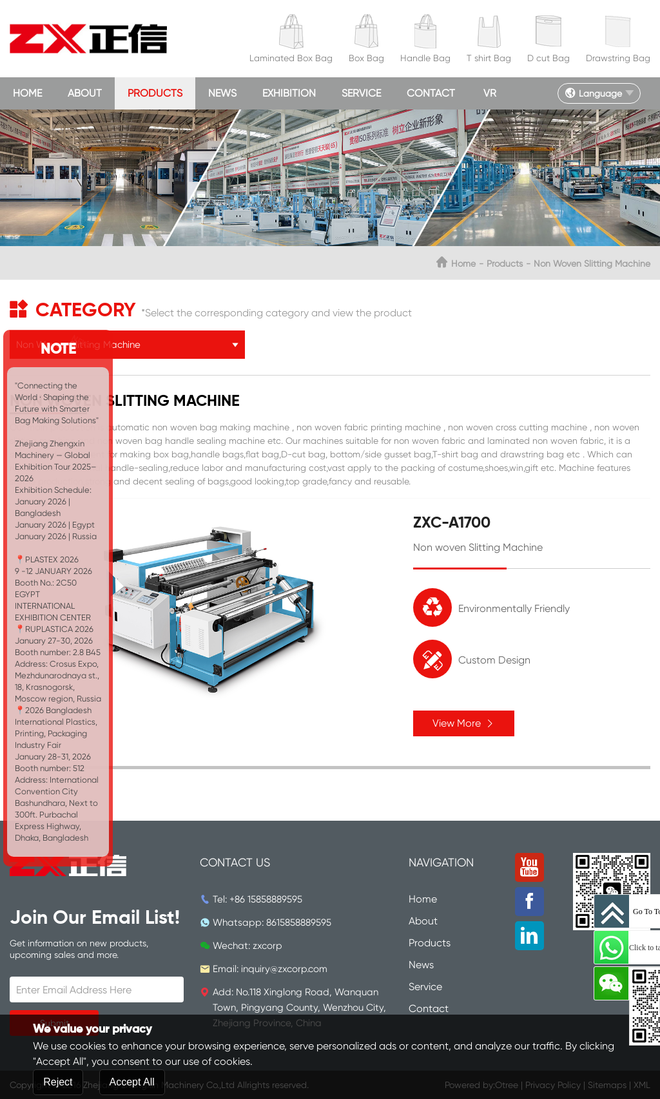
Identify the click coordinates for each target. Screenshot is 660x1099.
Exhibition (289, 93)
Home (27, 93)
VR (489, 93)
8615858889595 (298, 922)
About (85, 93)
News (222, 93)
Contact (431, 93)
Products (155, 93)
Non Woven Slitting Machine (592, 263)
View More (463, 723)
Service (361, 93)
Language (593, 93)
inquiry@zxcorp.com (284, 969)
